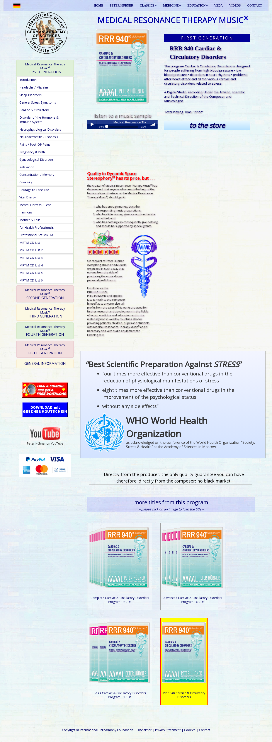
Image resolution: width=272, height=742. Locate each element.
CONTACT (254, 5)
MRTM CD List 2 (31, 250)
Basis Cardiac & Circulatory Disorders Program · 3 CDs (120, 695)
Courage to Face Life (34, 190)
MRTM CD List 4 (31, 265)
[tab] (45, 68)
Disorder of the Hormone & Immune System (38, 119)
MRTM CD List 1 (31, 243)
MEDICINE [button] (172, 5)
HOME (98, 5)
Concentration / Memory (36, 174)
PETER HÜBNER (121, 5)
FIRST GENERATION (45, 68)
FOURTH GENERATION (45, 331)
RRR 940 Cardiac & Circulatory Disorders (184, 695)
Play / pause (91, 124)
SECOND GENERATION (45, 294)
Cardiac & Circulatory (34, 110)
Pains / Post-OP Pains (34, 144)
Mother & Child (30, 220)
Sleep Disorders (30, 95)
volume (153, 124)
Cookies (190, 730)
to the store (207, 125)
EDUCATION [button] (197, 5)
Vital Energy (27, 197)
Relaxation (26, 167)
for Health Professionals (36, 227)
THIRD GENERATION (45, 312)
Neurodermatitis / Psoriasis (38, 137)
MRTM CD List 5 (31, 273)
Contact (204, 730)
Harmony (25, 212)
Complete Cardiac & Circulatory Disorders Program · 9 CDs (119, 600)
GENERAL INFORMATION (45, 363)
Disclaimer (144, 730)
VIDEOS (235, 5)
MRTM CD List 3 (31, 258)
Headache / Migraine (34, 87)
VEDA (218, 5)
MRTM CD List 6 (31, 280)
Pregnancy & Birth (32, 152)
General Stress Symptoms (37, 102)
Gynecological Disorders (36, 159)
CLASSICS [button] (148, 5)
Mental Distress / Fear (35, 205)
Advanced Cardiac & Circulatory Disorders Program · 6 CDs (192, 600)
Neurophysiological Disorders (40, 129)
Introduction (28, 80)
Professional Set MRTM (36, 235)
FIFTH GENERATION (45, 349)
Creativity (25, 182)
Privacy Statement (168, 730)
